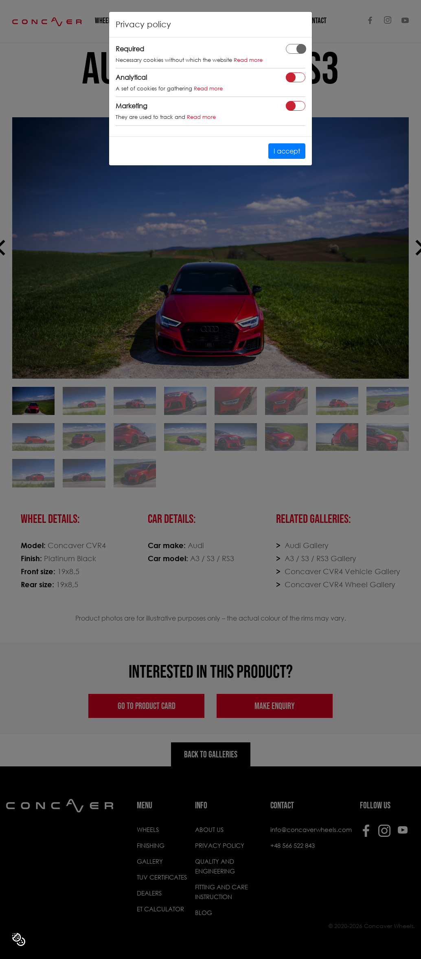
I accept (287, 151)
